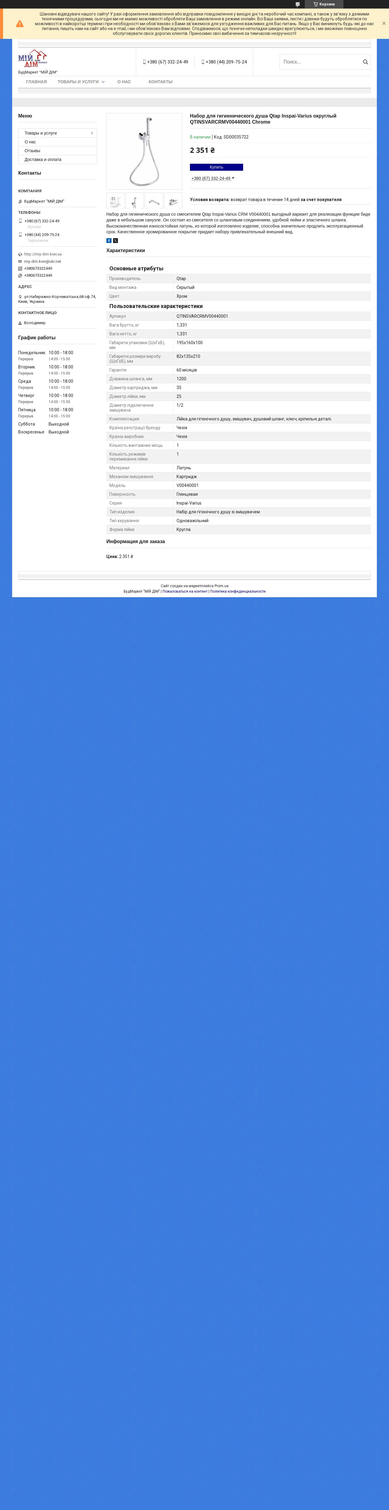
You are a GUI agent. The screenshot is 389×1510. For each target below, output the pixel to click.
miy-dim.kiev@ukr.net (42, 261)
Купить (216, 167)
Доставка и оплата (43, 159)
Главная (36, 81)
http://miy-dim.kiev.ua (43, 254)
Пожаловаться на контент (185, 591)
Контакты (160, 81)
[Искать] (365, 62)
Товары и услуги (78, 81)
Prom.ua (222, 586)
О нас (124, 81)
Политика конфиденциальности (238, 591)
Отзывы (32, 150)
